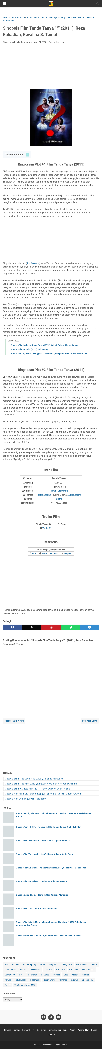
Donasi (94, 1030)
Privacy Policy (28, 1030)
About (72, 1030)
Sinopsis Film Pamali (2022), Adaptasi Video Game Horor (41, 881)
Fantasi (23, 969)
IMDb (34, 553)
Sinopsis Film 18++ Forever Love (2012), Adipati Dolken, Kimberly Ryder (48, 827)
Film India (73, 969)
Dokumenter (81, 964)
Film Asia (48, 969)
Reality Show (49, 980)
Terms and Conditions (57, 1030)
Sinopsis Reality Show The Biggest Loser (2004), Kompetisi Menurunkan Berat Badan (49, 353)
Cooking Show (66, 964)
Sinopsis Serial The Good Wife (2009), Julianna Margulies (33, 778)
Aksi (6, 964)
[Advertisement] (51, 67)
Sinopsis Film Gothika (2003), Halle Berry (29, 349)
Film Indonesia (88, 969)
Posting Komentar (56, 42)
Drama (59, 499)
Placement (35, 980)
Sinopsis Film (87, 980)
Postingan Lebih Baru (14, 721)
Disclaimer (41, 1030)
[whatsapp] (70, 627)
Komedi (56, 975)
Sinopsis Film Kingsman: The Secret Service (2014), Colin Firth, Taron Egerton (51, 868)
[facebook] (12, 627)
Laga (66, 975)
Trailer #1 (46, 528)
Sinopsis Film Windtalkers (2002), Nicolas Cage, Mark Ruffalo (43, 840)
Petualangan (20, 980)
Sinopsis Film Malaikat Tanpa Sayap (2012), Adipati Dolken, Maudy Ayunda (45, 345)
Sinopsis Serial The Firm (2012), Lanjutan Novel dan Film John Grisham (40, 783)
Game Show (10, 975)
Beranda (7, 1030)
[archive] (12, 1000)
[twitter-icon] (51, 1017)
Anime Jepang (29, 964)
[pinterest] (51, 627)
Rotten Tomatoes (50, 553)
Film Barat (60, 969)
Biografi (52, 964)
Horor (21, 975)
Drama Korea (10, 969)
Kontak (16, 1030)
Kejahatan (32, 975)
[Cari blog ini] (97, 3)
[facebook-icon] (43, 1017)
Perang (8, 980)
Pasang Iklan (83, 1030)
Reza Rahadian (44, 495)
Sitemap (51, 1035)
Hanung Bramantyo (59, 491)
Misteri (75, 975)
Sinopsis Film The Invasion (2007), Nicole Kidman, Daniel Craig (44, 854)
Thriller (8, 985)
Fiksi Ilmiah (36, 969)
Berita (42, 964)
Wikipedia (68, 553)
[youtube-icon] (58, 1017)
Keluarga (45, 975)
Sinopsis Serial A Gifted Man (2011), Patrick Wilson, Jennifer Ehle (37, 788)
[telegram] (89, 627)
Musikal (85, 975)
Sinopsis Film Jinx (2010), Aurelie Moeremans (36, 908)
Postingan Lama (89, 721)
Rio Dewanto (33, 263)
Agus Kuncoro (74, 495)
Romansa (63, 980)
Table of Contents (14, 154)
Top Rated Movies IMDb (24, 985)
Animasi (15, 964)
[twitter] (31, 627)
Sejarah (74, 980)
